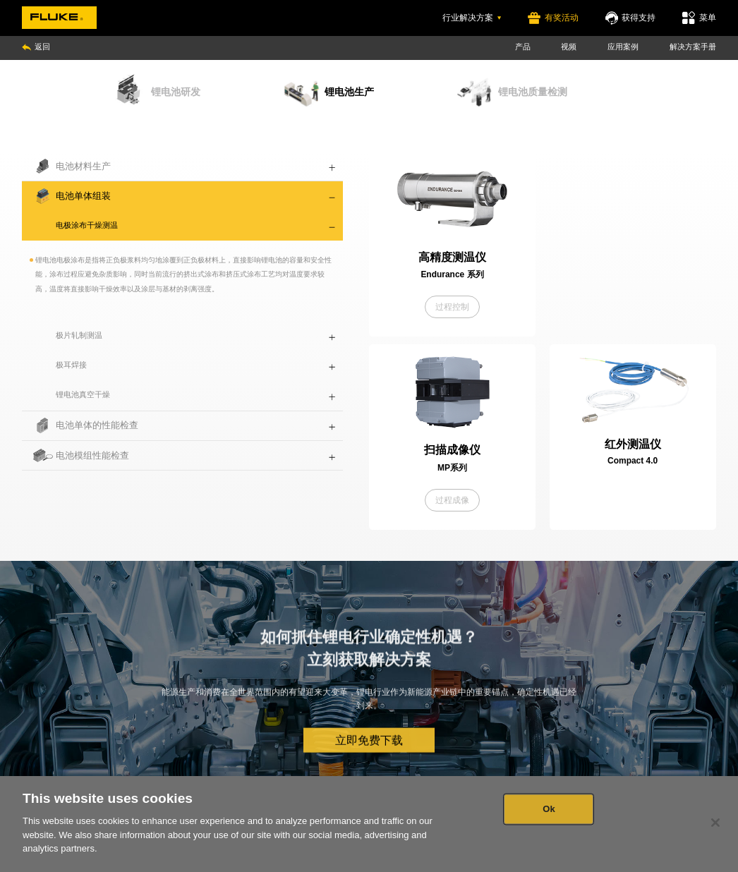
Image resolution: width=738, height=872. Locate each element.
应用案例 (623, 46)
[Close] (715, 822)
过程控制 (452, 307)
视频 (568, 46)
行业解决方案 (471, 18)
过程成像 (452, 500)
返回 (36, 46)
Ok (549, 809)
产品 (523, 46)
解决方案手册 (693, 46)
